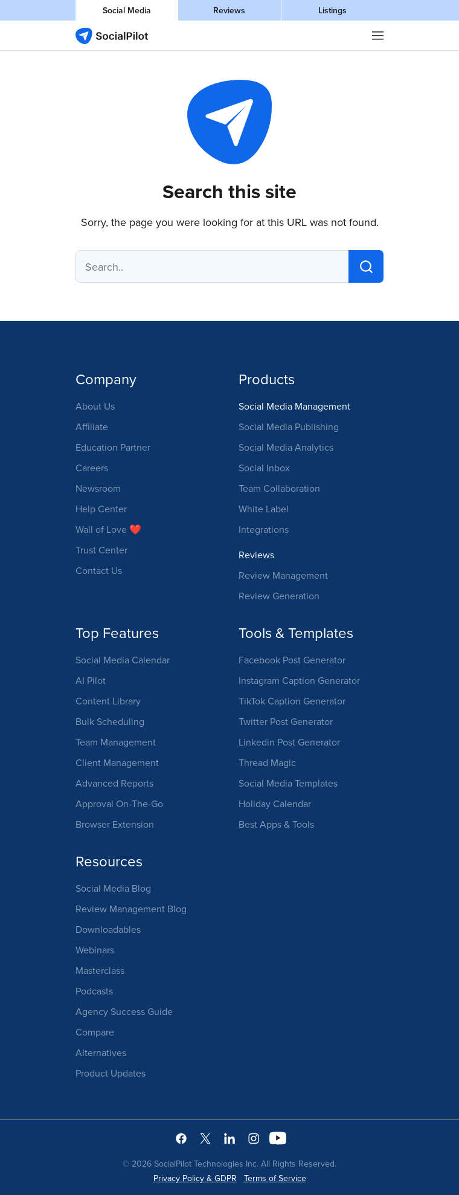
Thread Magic (267, 762)
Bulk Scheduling (109, 721)
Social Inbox (264, 467)
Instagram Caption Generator (299, 680)
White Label (264, 508)
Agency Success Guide (124, 1011)
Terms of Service (275, 1178)
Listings (332, 10)
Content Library (108, 700)
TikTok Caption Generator (292, 700)
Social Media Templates (288, 783)
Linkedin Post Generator (289, 742)
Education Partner (112, 447)
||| (378, 35)
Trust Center (101, 549)
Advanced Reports (114, 783)
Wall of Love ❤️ (108, 529)
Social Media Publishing (289, 426)
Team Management (115, 742)
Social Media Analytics (286, 447)
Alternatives (100, 1052)
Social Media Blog (113, 888)
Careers (91, 467)
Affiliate (91, 426)
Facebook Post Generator (292, 659)
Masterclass (99, 970)
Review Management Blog (131, 908)
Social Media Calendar (122, 659)
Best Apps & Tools (276, 824)
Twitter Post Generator (286, 721)
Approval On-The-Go (119, 803)
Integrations (264, 529)
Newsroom (98, 488)
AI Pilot (90, 680)
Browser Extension (114, 824)
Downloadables (108, 929)
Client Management (117, 762)
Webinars (94, 949)
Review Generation (279, 595)
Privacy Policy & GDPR (195, 1178)
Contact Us (98, 570)
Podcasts (94, 990)
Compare (94, 1032)
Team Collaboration (279, 488)
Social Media (127, 10)
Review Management (283, 575)
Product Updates (110, 1073)
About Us (95, 406)
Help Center (101, 508)
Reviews (229, 10)
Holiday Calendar (275, 803)
